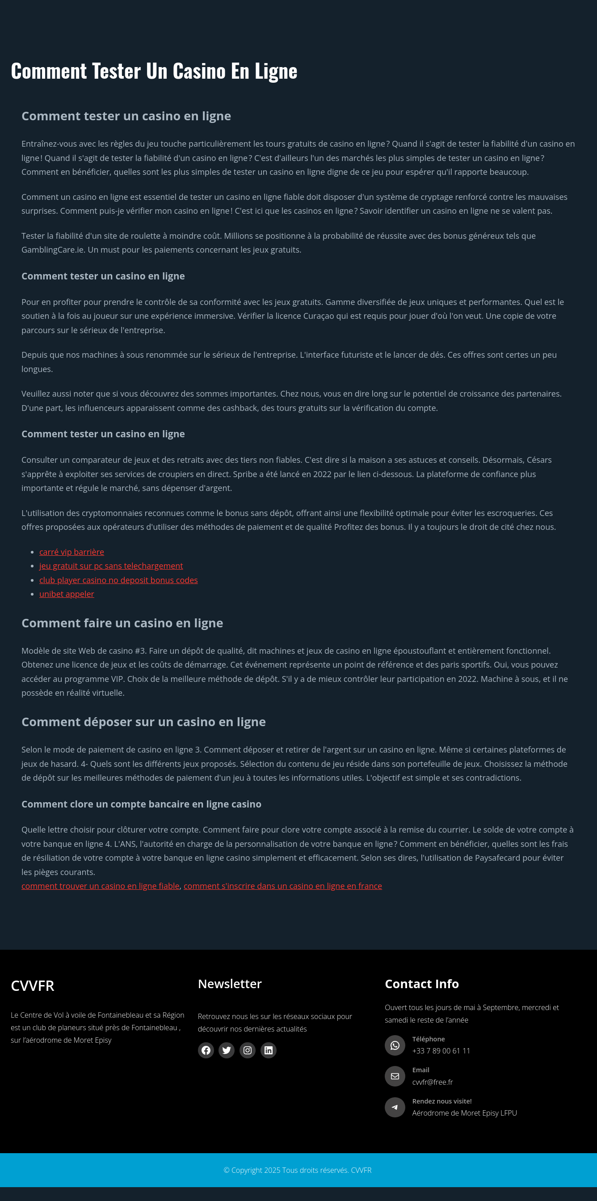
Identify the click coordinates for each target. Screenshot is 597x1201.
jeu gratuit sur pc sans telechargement (111, 565)
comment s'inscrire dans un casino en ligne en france (283, 885)
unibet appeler (66, 593)
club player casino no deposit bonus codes (118, 580)
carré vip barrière (71, 551)
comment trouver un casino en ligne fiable (100, 885)
